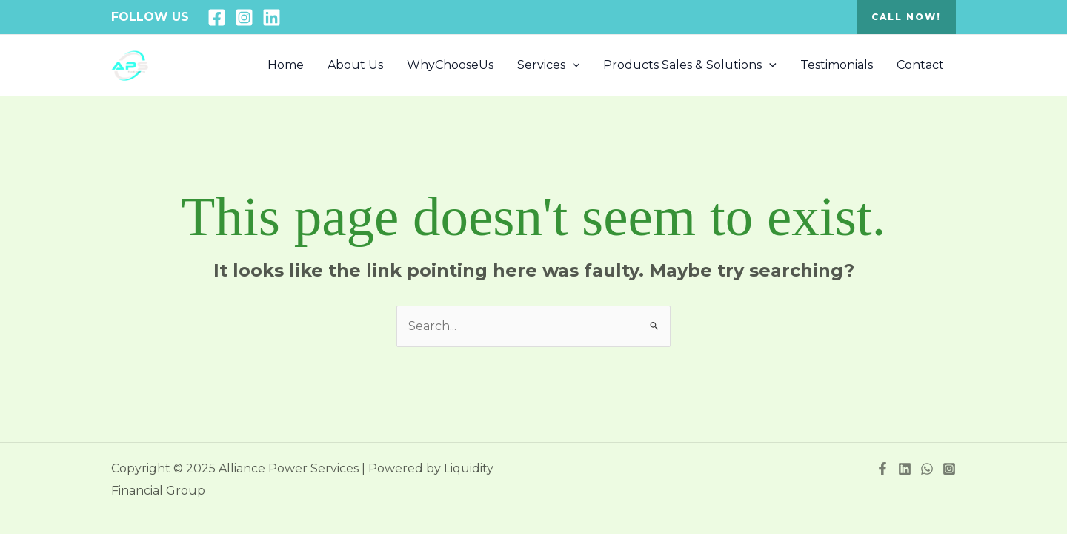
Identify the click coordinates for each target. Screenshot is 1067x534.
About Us (355, 65)
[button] (906, 17)
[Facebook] (216, 17)
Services (548, 65)
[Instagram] (244, 17)
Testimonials (836, 65)
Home (285, 65)
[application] (572, 65)
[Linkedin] (271, 17)
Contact (920, 65)
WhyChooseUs (450, 65)
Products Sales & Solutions (690, 65)
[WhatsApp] (927, 468)
